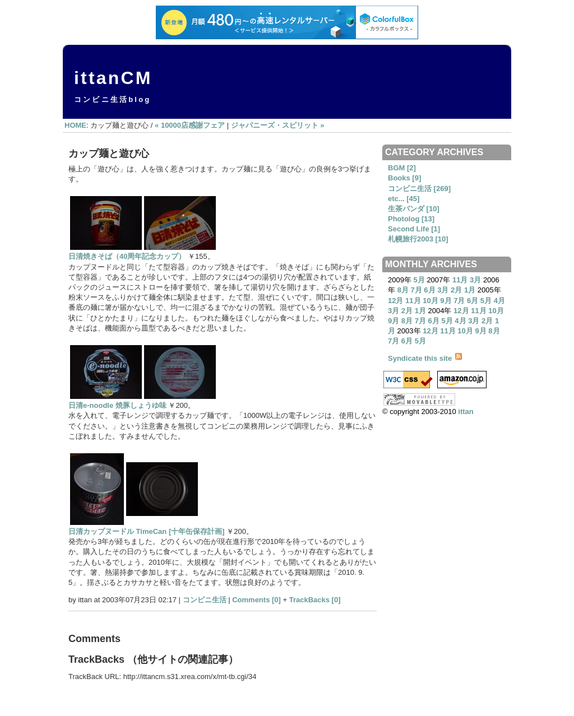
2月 (456, 290)
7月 (416, 290)
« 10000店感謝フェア (190, 125)
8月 (403, 290)
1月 (469, 290)
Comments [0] (256, 600)
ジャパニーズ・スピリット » (278, 125)
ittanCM (113, 78)
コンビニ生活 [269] (419, 188)
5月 (419, 280)
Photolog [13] (411, 219)
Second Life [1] (414, 229)
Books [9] (404, 178)
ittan (465, 411)
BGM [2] (402, 168)
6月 (429, 290)
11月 (459, 280)
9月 (445, 300)
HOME (75, 125)
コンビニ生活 (204, 600)
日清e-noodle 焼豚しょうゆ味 (117, 405)
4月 (499, 300)
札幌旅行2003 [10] (418, 239)
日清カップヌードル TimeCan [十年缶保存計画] (146, 531)
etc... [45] (403, 198)
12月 (395, 300)
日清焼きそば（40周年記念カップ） (127, 256)
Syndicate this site (425, 358)
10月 (430, 300)
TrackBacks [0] (315, 600)
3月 (475, 280)
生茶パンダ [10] (413, 208)
